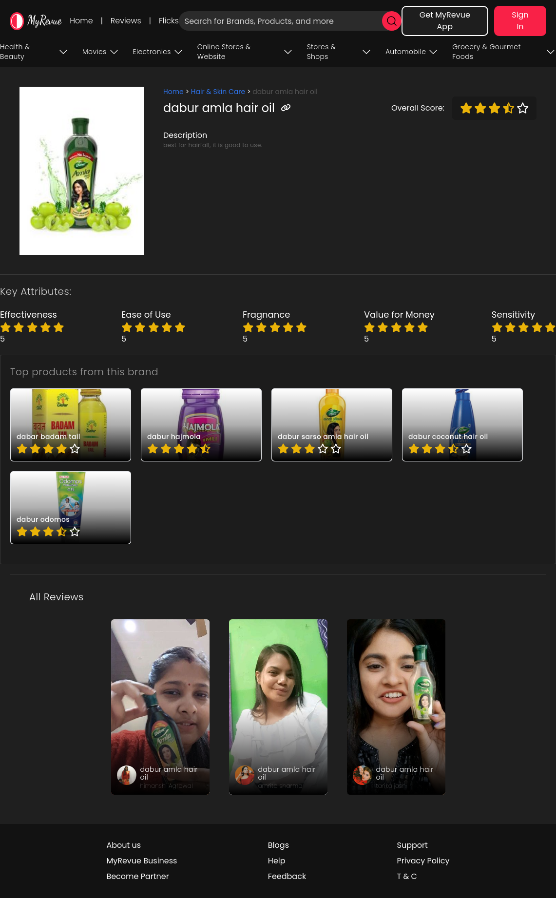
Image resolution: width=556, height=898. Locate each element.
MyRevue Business (141, 860)
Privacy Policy (423, 860)
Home (81, 20)
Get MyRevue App (445, 20)
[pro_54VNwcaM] (70, 424)
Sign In (520, 20)
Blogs (278, 845)
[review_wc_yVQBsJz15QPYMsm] (396, 707)
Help (277, 860)
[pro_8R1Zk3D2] (462, 424)
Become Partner (137, 876)
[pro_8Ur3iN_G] (331, 424)
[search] (392, 21)
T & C (407, 876)
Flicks (169, 20)
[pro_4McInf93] (201, 424)
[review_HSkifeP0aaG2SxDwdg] (278, 707)
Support (412, 845)
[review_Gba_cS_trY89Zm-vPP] (160, 707)
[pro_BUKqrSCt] (70, 507)
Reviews (126, 20)
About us (123, 845)
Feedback (287, 876)
